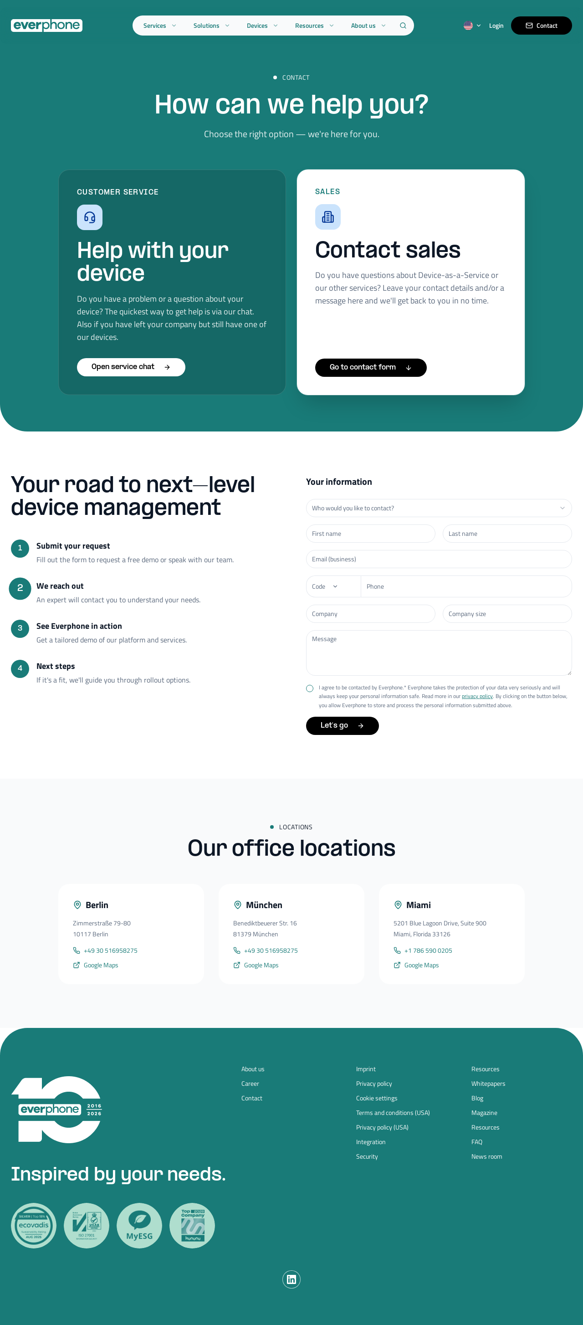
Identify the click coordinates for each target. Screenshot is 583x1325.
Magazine (484, 1112)
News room (486, 1156)
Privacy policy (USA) (382, 1127)
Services (160, 25)
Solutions (212, 25)
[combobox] (439, 506)
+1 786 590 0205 (423, 950)
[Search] (403, 25)
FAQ (476, 1141)
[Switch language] (473, 25)
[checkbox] (309, 686)
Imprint (366, 1068)
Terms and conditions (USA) (393, 1112)
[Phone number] (466, 585)
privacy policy (477, 694)
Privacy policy (374, 1083)
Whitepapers (488, 1083)
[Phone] (333, 585)
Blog (477, 1098)
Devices (263, 25)
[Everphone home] (46, 25)
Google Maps (95, 965)
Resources (315, 25)
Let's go (342, 724)
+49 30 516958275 (105, 950)
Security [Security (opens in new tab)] (367, 1156)
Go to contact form (371, 367)
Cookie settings (377, 1098)
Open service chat (131, 367)
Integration (371, 1141)
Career (250, 1083)
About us (369, 25)
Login (496, 25)
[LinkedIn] (291, 1279)
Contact (541, 25)
